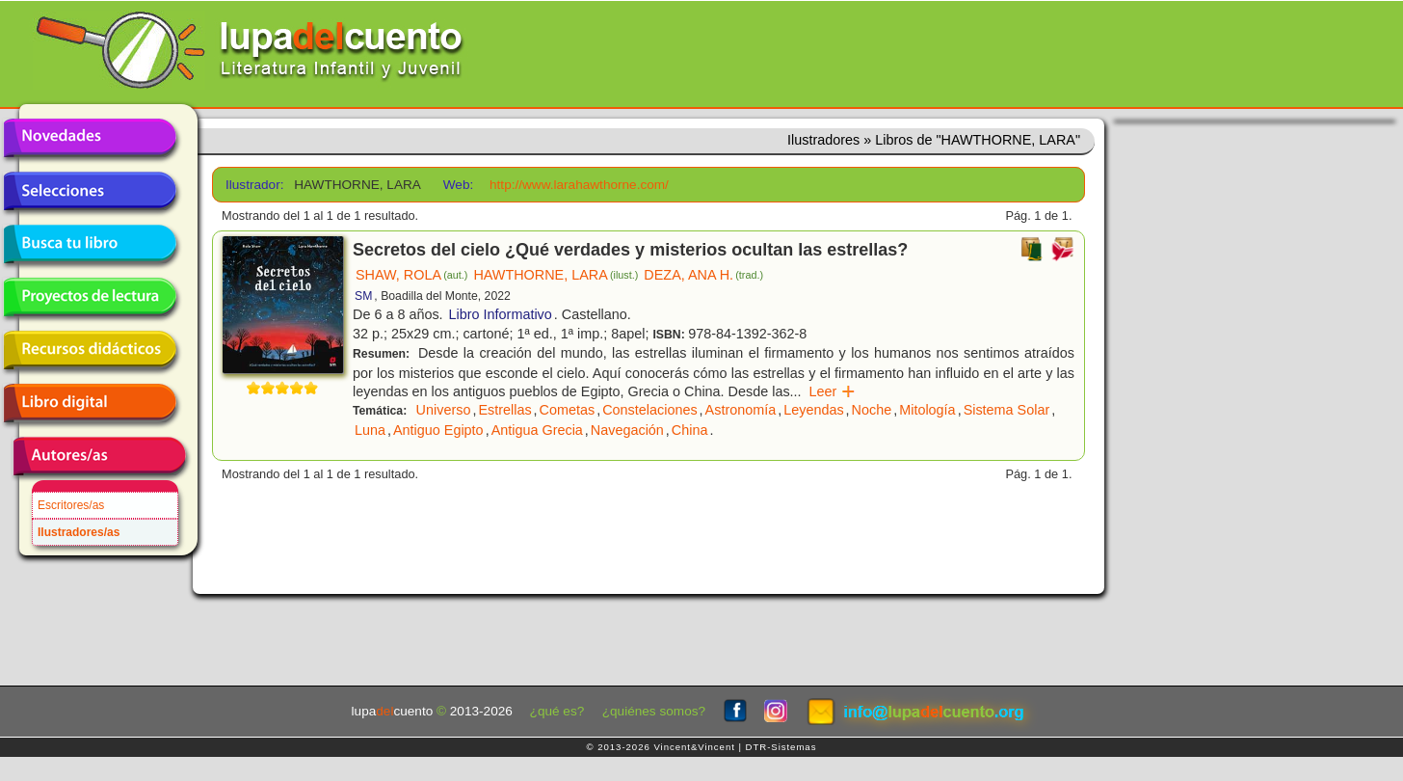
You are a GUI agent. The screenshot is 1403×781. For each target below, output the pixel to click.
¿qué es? (557, 711)
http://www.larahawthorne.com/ (579, 184)
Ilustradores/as (78, 532)
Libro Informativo (500, 314)
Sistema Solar (1007, 409)
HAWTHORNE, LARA (555, 275)
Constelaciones (649, 409)
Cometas (568, 409)
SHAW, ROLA (411, 275)
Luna (370, 430)
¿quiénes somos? (653, 711)
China (690, 430)
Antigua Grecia (537, 430)
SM (363, 296)
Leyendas (813, 409)
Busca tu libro (89, 244)
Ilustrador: (252, 184)
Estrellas (504, 409)
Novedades (89, 138)
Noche (872, 409)
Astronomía (741, 409)
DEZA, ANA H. (703, 275)
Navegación (627, 430)
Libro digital (89, 403)
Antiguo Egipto (438, 430)
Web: (458, 184)
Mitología (927, 409)
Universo (443, 409)
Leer (833, 391)
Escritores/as (71, 505)
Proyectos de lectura (89, 297)
